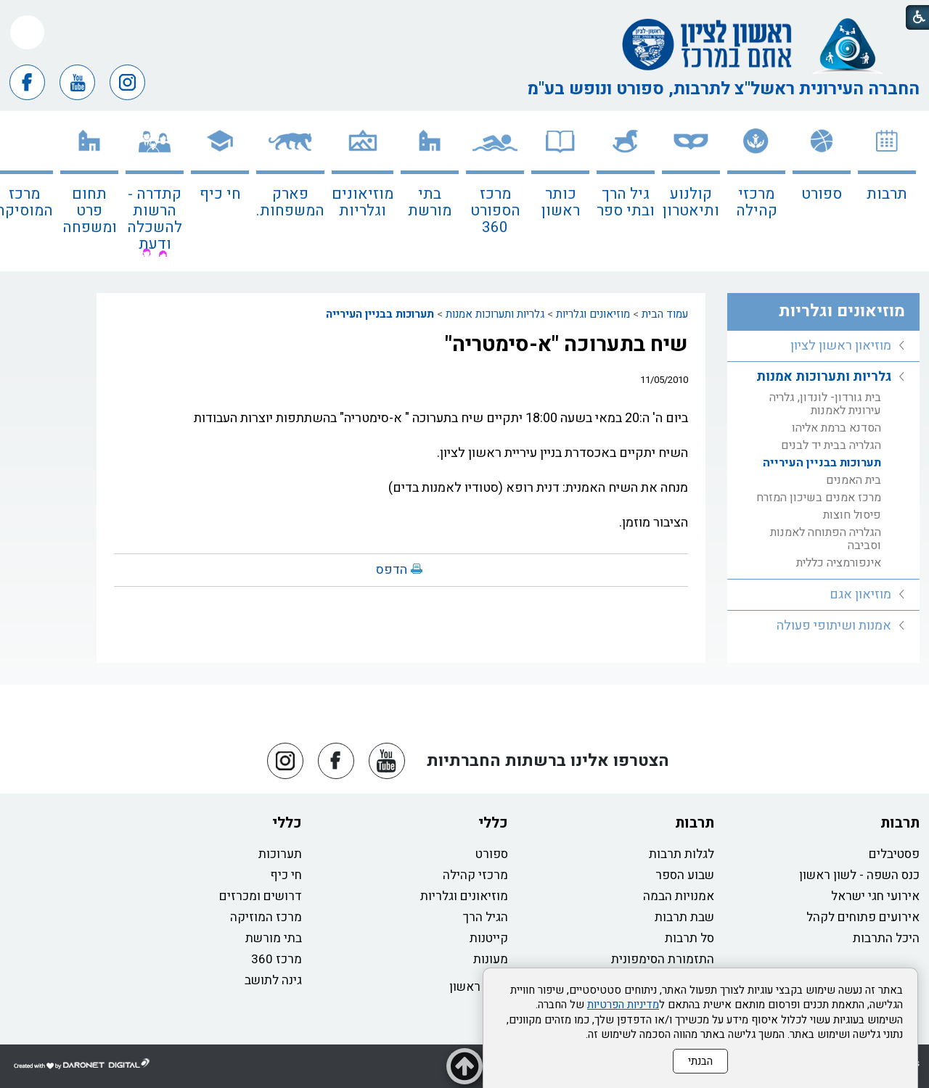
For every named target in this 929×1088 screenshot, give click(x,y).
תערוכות (280, 854)
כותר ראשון (560, 202)
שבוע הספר (684, 875)
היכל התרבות (886, 938)
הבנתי (700, 1061)
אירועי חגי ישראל (875, 896)
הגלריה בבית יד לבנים (831, 445)
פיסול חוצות (852, 515)
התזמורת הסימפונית (662, 959)
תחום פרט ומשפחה (89, 211)
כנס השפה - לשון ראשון (859, 875)
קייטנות (489, 938)
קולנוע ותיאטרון (691, 202)
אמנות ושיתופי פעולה (834, 625)
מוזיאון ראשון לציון (840, 345)
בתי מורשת (429, 202)
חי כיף (220, 194)
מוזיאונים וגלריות (362, 202)
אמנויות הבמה (678, 896)
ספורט (821, 194)
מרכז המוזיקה (266, 917)
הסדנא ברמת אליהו (836, 428)
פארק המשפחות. (290, 202)
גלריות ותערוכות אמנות (495, 314)
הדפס (391, 570)
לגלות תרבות (681, 854)
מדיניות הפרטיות (623, 1005)
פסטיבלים (894, 854)
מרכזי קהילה (756, 202)
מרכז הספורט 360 (495, 211)
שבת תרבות (684, 917)
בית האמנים (853, 480)
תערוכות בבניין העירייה (380, 314)
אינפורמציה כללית (838, 563)
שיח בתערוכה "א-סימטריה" (566, 344)
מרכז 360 (276, 959)
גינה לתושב (273, 980)
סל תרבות (689, 938)
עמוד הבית (665, 314)
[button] (27, 32)
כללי (493, 822)
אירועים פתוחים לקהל (863, 917)
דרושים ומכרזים (260, 896)
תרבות (887, 194)
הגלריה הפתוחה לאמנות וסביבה (825, 539)
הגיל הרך (485, 917)
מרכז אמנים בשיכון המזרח (818, 497)
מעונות (490, 959)
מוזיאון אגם (860, 594)
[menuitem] (887, 191)
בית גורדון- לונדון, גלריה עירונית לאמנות (825, 404)
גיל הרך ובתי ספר (626, 202)
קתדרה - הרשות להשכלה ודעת (154, 219)
